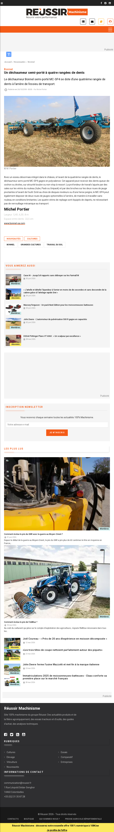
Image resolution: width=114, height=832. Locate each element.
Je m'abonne (101, 21)
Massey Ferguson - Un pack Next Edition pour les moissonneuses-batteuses (58, 305)
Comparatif (67, 757)
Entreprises (67, 762)
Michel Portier (42, 90)
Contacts (13, 819)
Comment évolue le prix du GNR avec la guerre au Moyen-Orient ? (33, 534)
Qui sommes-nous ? (49, 819)
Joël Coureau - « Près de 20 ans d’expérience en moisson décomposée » (65, 638)
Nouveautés (13, 238)
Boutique (29, 819)
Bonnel (11, 245)
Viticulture (12, 762)
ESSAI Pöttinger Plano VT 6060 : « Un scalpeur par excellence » (52, 336)
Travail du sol (55, 245)
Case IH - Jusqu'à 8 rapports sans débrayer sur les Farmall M (51, 275)
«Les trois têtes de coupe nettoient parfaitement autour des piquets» (63, 650)
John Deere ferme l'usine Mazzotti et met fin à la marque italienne (61, 664)
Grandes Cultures (31, 245)
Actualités (83, 21)
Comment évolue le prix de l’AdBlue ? (20, 622)
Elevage (11, 757)
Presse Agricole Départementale (83, 819)
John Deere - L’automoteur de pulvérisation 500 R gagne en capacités (55, 319)
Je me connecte (110, 21)
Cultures (32, 238)
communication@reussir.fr (17, 783)
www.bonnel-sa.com (14, 223)
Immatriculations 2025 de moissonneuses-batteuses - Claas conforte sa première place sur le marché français (65, 677)
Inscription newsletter (92, 21)
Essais (64, 752)
